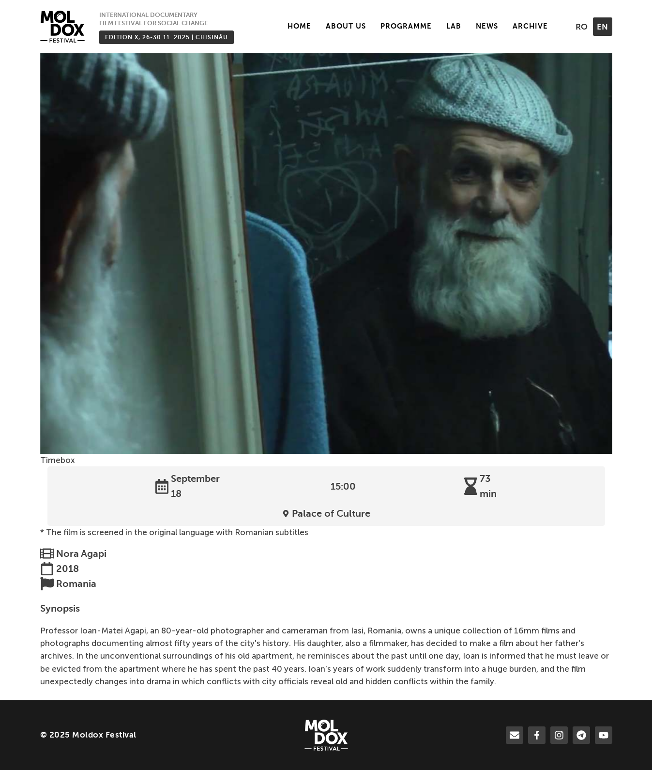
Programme (406, 26)
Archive (530, 26)
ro (582, 26)
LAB (453, 26)
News (487, 26)
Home (299, 26)
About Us (346, 26)
